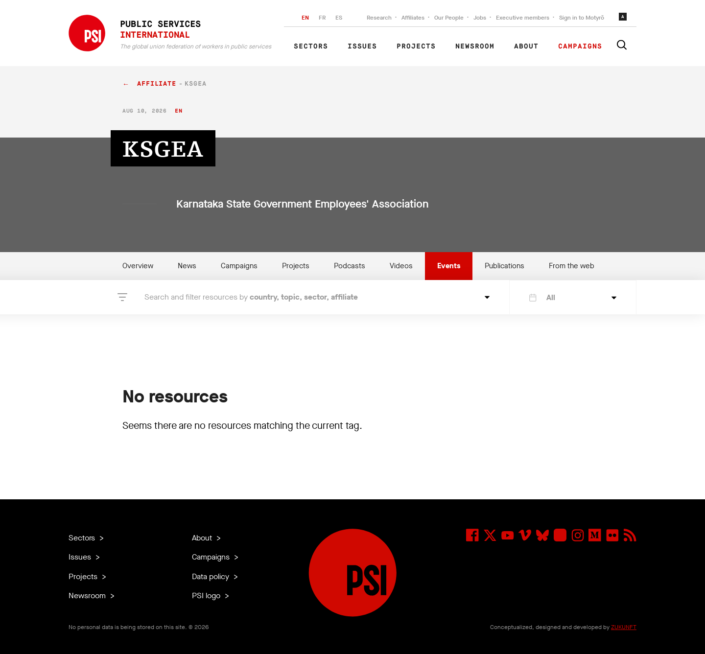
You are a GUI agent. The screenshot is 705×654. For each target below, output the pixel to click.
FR (322, 18)
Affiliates (412, 18)
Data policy (211, 576)
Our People (449, 18)
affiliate (156, 84)
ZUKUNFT (623, 627)
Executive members (522, 18)
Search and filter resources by (251, 297)
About (526, 46)
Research (379, 18)
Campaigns (580, 46)
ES (338, 18)
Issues (362, 46)
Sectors (311, 46)
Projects (416, 46)
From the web (571, 266)
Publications (504, 266)
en (178, 111)
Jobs (479, 18)
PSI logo (207, 595)
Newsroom (474, 46)
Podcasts (349, 266)
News (187, 266)
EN (305, 18)
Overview (137, 266)
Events (448, 266)
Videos (401, 266)
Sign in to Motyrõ (581, 18)
